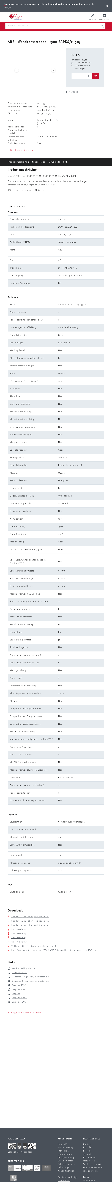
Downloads (54, 162)
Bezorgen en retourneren (89, 1159)
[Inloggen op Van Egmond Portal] (92, 17)
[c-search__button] (102, 26)
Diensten (87, 1177)
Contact (87, 1144)
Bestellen (87, 1147)
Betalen (87, 1151)
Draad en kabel (65, 1161)
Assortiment (65, 1139)
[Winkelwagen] (104, 17)
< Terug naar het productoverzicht (25, 1013)
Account (87, 1154)
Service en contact (92, 1164)
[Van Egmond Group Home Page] (15, 17)
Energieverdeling (66, 1157)
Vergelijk (73, 92)
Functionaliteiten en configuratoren (93, 1169)
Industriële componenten (65, 1152)
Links (66, 162)
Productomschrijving (18, 162)
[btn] (107, 6)
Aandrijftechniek (66, 1171)
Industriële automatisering (65, 1146)
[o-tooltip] (81, 76)
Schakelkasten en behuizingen (66, 1166)
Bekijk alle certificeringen (20, 1152)
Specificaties (38, 162)
